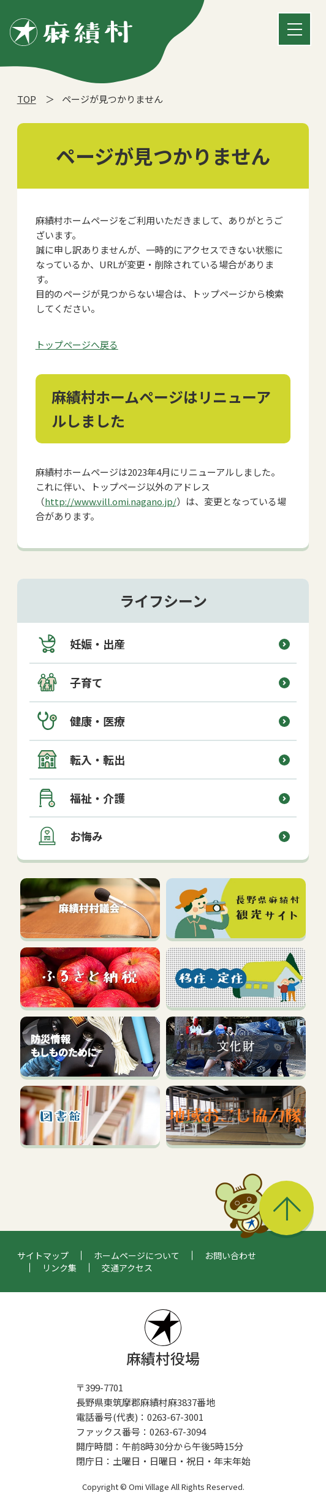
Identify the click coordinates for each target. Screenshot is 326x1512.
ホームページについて (137, 1255)
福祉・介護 (81, 798)
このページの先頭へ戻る (286, 1208)
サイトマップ (43, 1255)
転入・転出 (81, 759)
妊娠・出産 (81, 643)
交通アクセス (127, 1267)
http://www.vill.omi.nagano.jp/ (110, 501)
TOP (26, 98)
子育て (70, 682)
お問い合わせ (230, 1255)
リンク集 (59, 1267)
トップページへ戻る (77, 344)
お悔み (70, 836)
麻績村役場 (163, 1339)
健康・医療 (81, 721)
